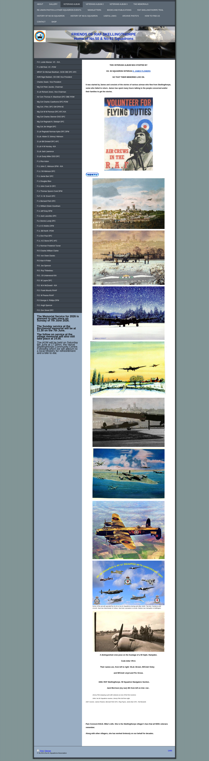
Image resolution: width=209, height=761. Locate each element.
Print (40, 751)
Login (170, 750)
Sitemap (48, 751)
